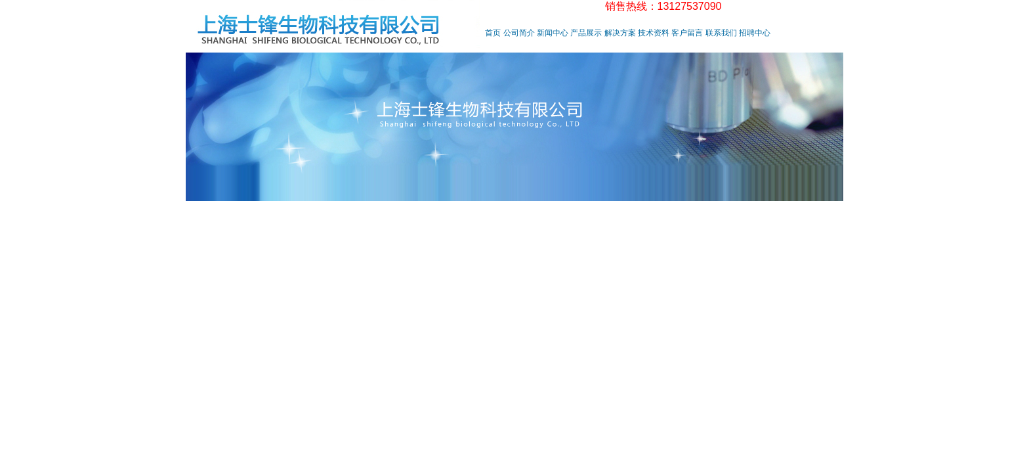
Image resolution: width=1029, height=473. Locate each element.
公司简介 (519, 32)
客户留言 (687, 32)
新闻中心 (552, 32)
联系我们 (721, 32)
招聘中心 (754, 32)
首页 (493, 32)
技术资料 (653, 32)
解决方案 (620, 32)
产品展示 (586, 32)
